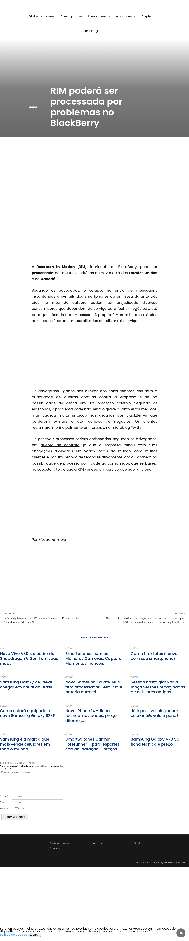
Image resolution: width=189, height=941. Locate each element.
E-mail (4, 806)
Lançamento (99, 16)
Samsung (90, 30)
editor (32, 107)
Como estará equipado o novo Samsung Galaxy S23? (27, 713)
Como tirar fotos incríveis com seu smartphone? (156, 656)
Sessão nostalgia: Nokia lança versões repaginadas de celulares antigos (158, 687)
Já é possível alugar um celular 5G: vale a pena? (155, 713)
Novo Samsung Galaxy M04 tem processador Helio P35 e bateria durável (93, 687)
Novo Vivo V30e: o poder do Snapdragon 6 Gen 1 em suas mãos (29, 658)
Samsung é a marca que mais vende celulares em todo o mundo (25, 744)
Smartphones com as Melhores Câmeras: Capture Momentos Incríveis (93, 658)
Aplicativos (125, 16)
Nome (4, 801)
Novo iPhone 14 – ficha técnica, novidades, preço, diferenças (91, 715)
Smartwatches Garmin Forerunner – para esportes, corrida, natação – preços (93, 744)
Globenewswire (41, 16)
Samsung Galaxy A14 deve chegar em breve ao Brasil (26, 684)
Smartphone (71, 16)
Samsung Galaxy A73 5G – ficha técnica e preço (157, 741)
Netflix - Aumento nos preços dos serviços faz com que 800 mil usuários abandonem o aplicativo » (145, 620)
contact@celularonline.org (149, 867)
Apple (146, 16)
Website (4, 812)
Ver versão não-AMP (174, 867)
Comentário (6, 769)
